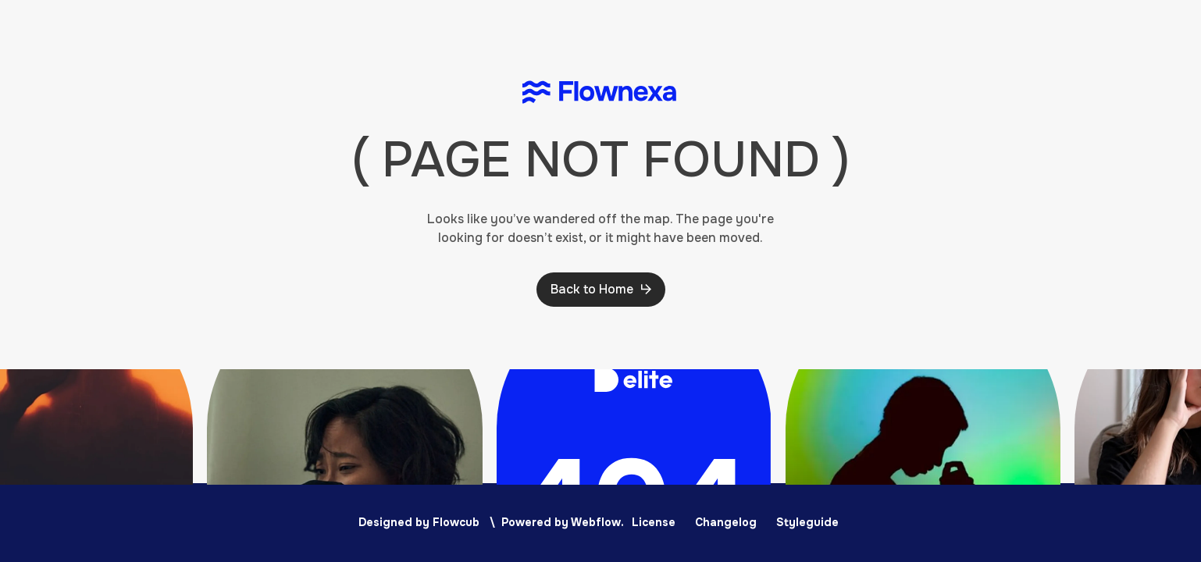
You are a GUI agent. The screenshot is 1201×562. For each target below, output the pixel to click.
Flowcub (456, 522)
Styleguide (807, 522)
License (653, 522)
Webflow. (597, 522)
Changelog (726, 522)
